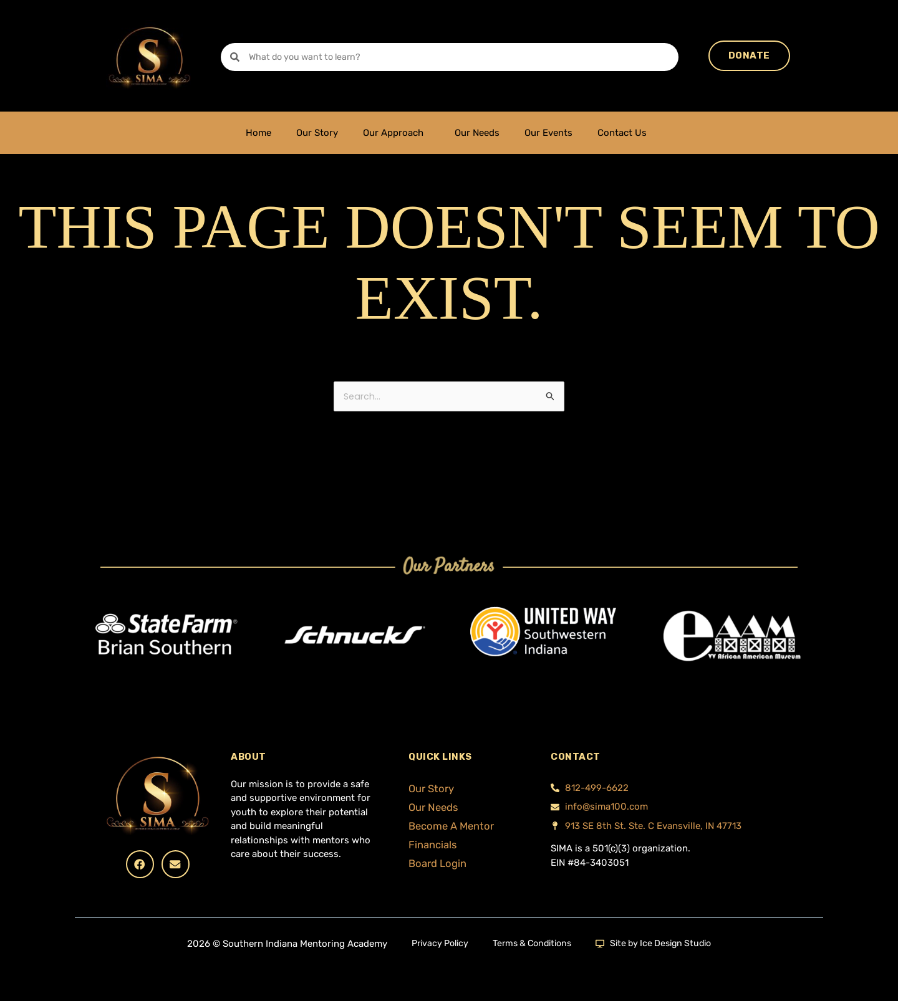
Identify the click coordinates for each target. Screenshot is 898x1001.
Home (258, 132)
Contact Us (625, 133)
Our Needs (477, 132)
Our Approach (396, 133)
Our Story (317, 132)
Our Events (548, 132)
